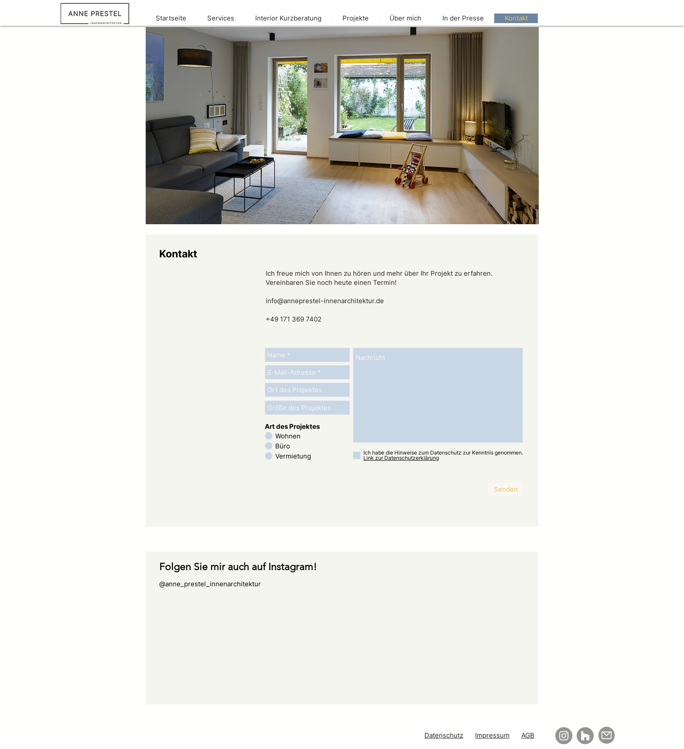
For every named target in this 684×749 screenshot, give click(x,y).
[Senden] (506, 489)
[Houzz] (585, 735)
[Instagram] (563, 735)
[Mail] (606, 735)
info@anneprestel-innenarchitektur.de (325, 301)
